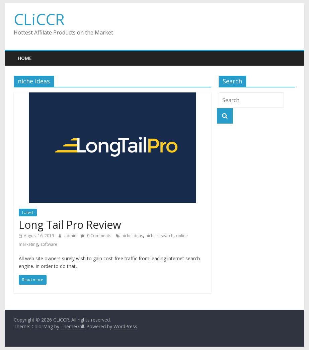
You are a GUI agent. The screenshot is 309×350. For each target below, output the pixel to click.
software (49, 244)
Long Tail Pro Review (70, 224)
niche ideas (132, 235)
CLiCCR (39, 19)
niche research (159, 235)
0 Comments (96, 235)
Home (25, 58)
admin (70, 235)
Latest (27, 212)
